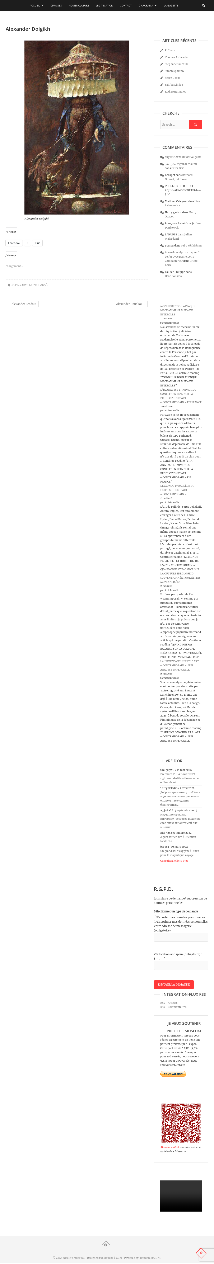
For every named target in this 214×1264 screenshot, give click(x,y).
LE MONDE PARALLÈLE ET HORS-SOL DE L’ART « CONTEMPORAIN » (177, 490)
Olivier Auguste (191, 157)
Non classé (38, 285)
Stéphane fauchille (177, 64)
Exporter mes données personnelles (181, 917)
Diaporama (146, 5)
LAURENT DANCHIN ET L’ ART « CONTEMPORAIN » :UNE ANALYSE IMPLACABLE (179, 665)
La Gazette (171, 5)
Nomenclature (79, 5)
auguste (170, 157)
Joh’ (167, 194)
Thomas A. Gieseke (176, 57)
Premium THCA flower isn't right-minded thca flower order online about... (180, 778)
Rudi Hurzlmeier (175, 91)
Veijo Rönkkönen (191, 245)
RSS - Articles (168, 1003)
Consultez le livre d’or (174, 860)
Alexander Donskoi (130, 304)
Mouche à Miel (169, 1148)
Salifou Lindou (174, 84)
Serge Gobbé (172, 77)
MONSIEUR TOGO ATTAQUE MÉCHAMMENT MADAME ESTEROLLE (177, 310)
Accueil (35, 5)
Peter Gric (177, 168)
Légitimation (104, 5)
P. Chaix (170, 50)
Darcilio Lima (173, 276)
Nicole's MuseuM (74, 1258)
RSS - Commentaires (173, 1007)
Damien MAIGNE (150, 1258)
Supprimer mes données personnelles (182, 922)
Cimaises (56, 5)
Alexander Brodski (22, 304)
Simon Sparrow (174, 70)
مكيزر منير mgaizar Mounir (181, 163)
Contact (126, 5)
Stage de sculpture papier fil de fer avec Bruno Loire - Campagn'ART (182, 256)
